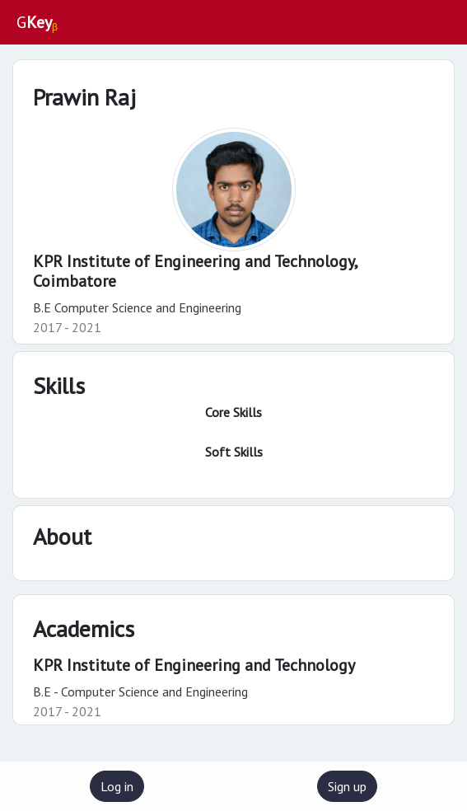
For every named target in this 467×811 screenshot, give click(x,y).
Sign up (347, 786)
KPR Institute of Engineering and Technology (194, 665)
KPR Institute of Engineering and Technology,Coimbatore (195, 271)
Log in (116, 786)
